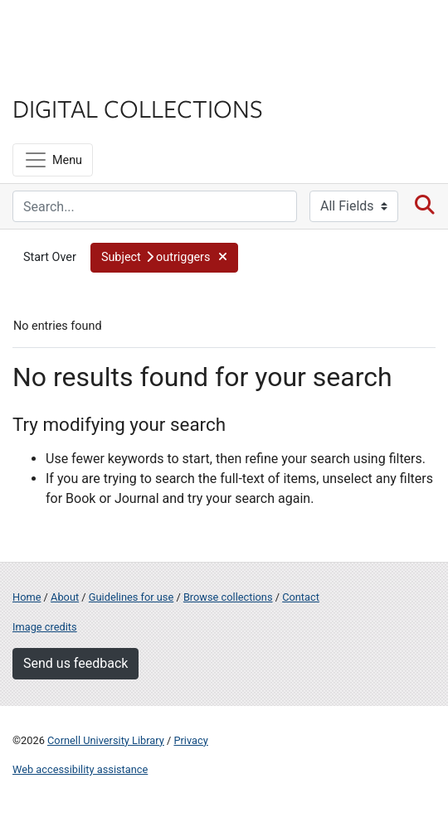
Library (62, 75)
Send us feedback (75, 663)
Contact (300, 597)
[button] (164, 258)
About (65, 597)
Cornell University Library (105, 740)
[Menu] (52, 159)
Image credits (44, 627)
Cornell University (95, 32)
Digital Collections (137, 107)
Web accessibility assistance (80, 769)
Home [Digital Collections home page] (26, 597)
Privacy (190, 740)
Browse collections (228, 597)
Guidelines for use (131, 597)
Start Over (49, 257)
